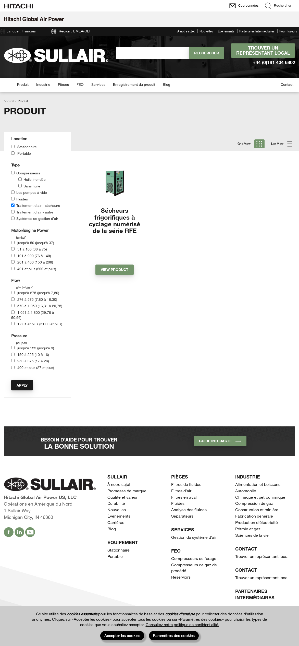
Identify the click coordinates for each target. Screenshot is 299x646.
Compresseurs (28, 173)
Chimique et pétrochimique (260, 497)
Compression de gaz (254, 503)
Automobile (245, 490)
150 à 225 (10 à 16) (33, 354)
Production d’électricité (256, 522)
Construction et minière (256, 509)
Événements (226, 31)
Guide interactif (220, 441)
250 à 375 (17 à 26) (33, 361)
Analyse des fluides (189, 509)
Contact (287, 84)
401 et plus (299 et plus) (36, 269)
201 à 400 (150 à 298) (35, 262)
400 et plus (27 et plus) (35, 367)
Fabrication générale (254, 515)
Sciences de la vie (252, 535)
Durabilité (116, 503)
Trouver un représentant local (263, 50)
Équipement (122, 542)
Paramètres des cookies (174, 635)
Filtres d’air (181, 490)
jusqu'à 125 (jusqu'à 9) (35, 348)
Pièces (63, 84)
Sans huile (31, 186)
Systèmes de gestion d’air (37, 218)
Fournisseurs (288, 31)
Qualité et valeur (122, 497)
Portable (24, 153)
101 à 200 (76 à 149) (34, 256)
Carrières (115, 522)
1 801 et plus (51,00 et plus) (39, 324)
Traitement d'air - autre (34, 212)
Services (98, 84)
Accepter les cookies (122, 635)
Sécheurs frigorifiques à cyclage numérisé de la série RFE (114, 220)
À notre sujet (186, 31)
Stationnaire (27, 147)
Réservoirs (181, 577)
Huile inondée (34, 179)
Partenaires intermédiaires (257, 31)
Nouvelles (206, 31)
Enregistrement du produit (134, 84)
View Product (114, 269)
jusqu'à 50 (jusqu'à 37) (35, 243)
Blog (166, 84)
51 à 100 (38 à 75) (32, 249)
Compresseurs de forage (193, 558)
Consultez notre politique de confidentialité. (182, 624)
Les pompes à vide (31, 192)
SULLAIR (117, 477)
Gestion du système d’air (194, 537)
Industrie (43, 84)
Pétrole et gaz (247, 528)
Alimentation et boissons (257, 484)
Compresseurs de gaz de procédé (194, 567)
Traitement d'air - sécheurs (38, 205)
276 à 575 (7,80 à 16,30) (37, 299)
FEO (80, 84)
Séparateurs (182, 515)
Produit (23, 84)
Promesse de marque (126, 490)
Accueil (9, 101)
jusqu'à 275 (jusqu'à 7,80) (38, 293)
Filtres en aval (184, 497)
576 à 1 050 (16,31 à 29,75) (39, 306)
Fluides (22, 199)
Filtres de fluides (186, 484)
